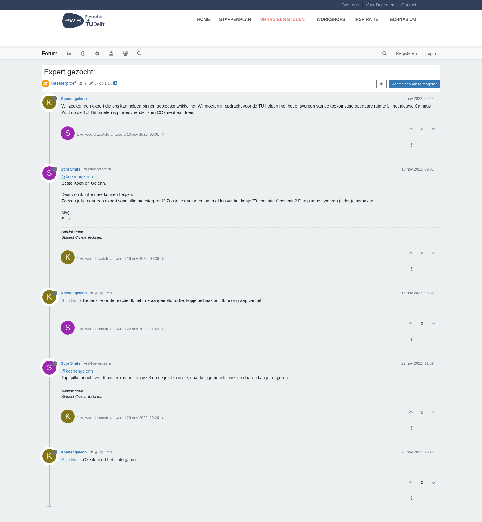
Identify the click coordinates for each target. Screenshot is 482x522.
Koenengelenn (74, 98)
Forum (49, 53)
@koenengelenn (77, 176)
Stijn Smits (70, 169)
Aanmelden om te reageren (414, 84)
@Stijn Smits (101, 293)
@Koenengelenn (97, 169)
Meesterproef (63, 83)
